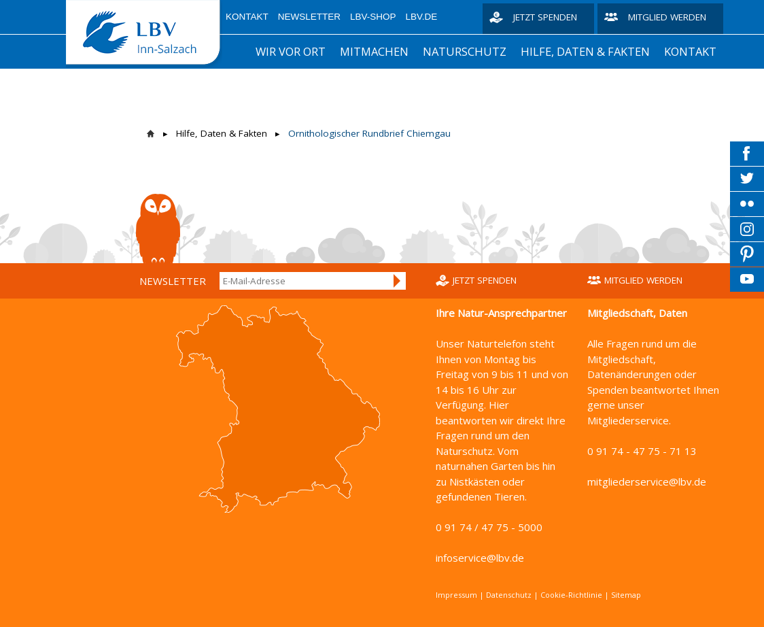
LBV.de (422, 17)
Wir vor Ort (291, 51)
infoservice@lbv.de (480, 557)
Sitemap (626, 595)
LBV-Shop (373, 17)
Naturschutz (464, 51)
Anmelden (397, 281)
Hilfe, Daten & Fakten (585, 51)
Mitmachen (374, 51)
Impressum (456, 595)
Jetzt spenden (545, 17)
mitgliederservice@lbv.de (646, 481)
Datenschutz (509, 595)
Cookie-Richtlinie (571, 595)
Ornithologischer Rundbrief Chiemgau (369, 133)
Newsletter (309, 17)
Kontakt (247, 17)
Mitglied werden (667, 17)
